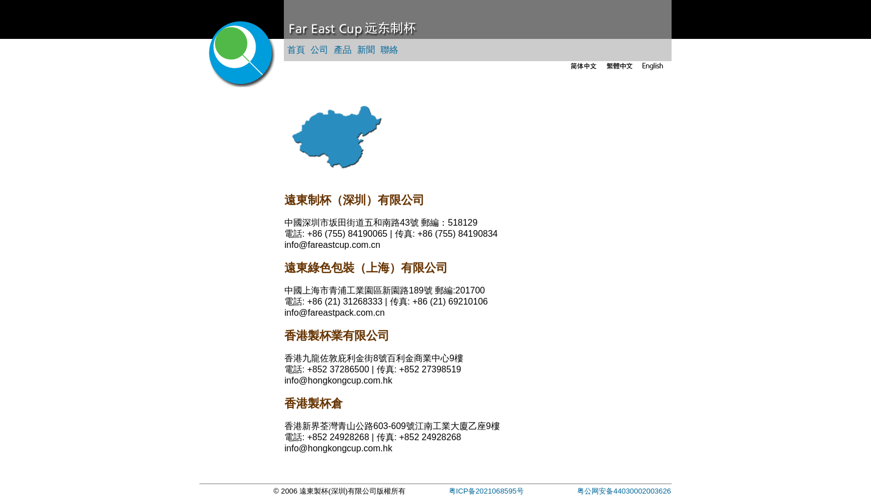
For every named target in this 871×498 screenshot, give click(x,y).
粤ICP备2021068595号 (486, 491)
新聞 (366, 49)
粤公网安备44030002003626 (624, 491)
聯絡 (389, 49)
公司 (319, 49)
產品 (343, 49)
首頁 (296, 49)
